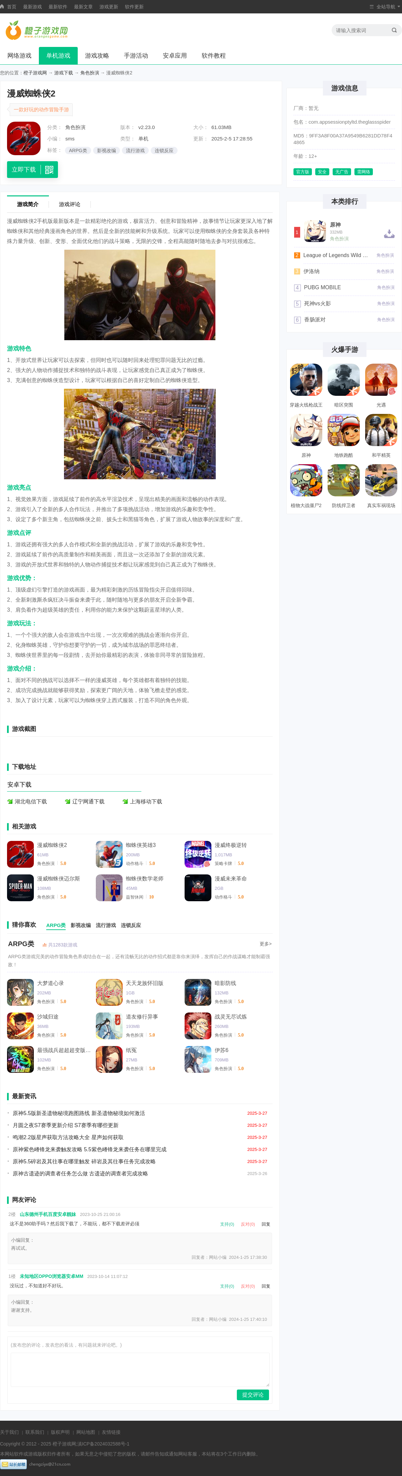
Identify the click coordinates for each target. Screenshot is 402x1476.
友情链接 (111, 1432)
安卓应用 (175, 55)
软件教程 (214, 55)
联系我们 (34, 1432)
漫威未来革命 (231, 878)
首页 (11, 6)
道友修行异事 (142, 1017)
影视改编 (106, 150)
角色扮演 (89, 72)
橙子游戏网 (35, 72)
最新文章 (83, 6)
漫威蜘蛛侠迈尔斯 (58, 878)
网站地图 (85, 1432)
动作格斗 (134, 863)
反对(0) (248, 1224)
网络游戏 (19, 55)
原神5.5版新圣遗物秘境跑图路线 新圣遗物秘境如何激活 (79, 1113)
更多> (266, 943)
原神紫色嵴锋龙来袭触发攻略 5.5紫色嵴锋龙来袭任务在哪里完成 (89, 1149)
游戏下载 (63, 72)
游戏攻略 (97, 55)
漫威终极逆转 (231, 845)
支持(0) (227, 1224)
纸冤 (131, 1050)
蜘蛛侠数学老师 (144, 878)
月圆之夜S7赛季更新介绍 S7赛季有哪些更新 (66, 1125)
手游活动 (136, 55)
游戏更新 (108, 6)
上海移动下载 (146, 801)
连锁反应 (164, 150)
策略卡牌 (223, 863)
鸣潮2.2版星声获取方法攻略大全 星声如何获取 (68, 1137)
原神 (335, 225)
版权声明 (60, 1432)
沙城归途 (48, 1017)
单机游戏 (58, 55)
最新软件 (58, 6)
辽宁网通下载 (88, 801)
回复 (266, 1224)
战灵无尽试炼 (231, 1017)
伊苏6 (221, 1050)
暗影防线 (225, 983)
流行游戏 (135, 150)
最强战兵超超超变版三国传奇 (64, 1050)
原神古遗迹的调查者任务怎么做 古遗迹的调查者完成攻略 (80, 1173)
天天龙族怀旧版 (144, 983)
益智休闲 (134, 897)
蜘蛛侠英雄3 (141, 845)
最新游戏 (32, 6)
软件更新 (134, 6)
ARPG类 (78, 150)
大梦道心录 (50, 983)
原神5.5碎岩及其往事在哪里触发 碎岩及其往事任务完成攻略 (84, 1161)
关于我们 (9, 1432)
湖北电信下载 (31, 801)
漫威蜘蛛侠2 (52, 845)
